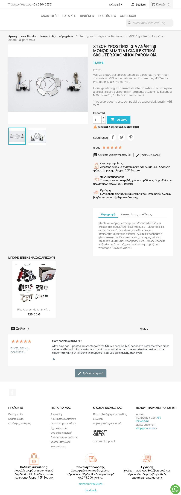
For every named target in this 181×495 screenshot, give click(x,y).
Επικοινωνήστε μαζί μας (64, 437)
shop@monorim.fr (146, 428)
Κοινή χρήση (112, 137)
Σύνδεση (98, 419)
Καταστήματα (58, 446)
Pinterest (130, 137)
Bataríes (69, 16)
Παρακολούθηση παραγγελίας (110, 414)
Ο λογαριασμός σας (107, 408)
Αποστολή (56, 414)
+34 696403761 (42, 4)
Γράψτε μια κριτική (148, 155)
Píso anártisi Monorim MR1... (34, 309)
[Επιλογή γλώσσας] (116, 5)
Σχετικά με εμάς (59, 428)
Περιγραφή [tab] (108, 214)
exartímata (107, 16)
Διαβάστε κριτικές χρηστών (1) (112, 155)
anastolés (49, 16)
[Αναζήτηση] (149, 23)
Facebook (12, 392)
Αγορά (118, 119)
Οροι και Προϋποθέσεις (63, 423)
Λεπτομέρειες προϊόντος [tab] (136, 214)
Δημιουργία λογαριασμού (107, 423)
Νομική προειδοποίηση (63, 419)
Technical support (104, 441)
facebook (90, 490)
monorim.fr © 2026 (90, 484)
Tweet (121, 137)
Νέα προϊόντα (16, 419)
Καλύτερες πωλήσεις (19, 423)
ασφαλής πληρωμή (61, 432)
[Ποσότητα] (97, 120)
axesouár (128, 16)
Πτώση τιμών (15, 414)
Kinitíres (87, 16)
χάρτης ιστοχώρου (61, 442)
